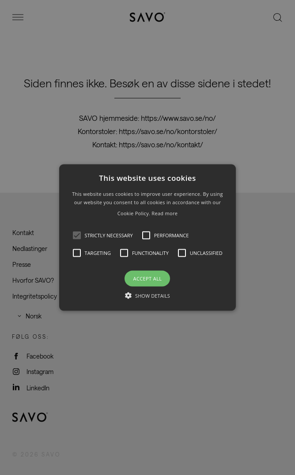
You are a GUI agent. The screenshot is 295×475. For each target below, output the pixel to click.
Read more (164, 213)
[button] (147, 237)
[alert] (147, 237)
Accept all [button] (147, 278)
